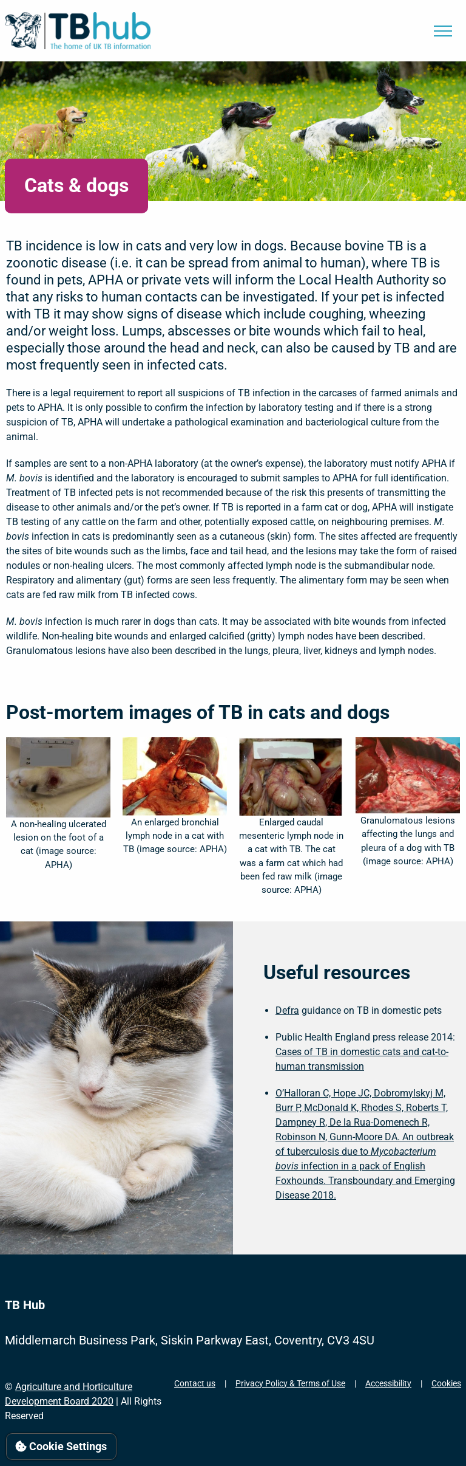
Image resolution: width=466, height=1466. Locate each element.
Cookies (446, 1383)
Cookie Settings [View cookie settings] (61, 1446)
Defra (287, 1010)
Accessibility (388, 1383)
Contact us (194, 1383)
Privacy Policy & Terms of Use (290, 1383)
